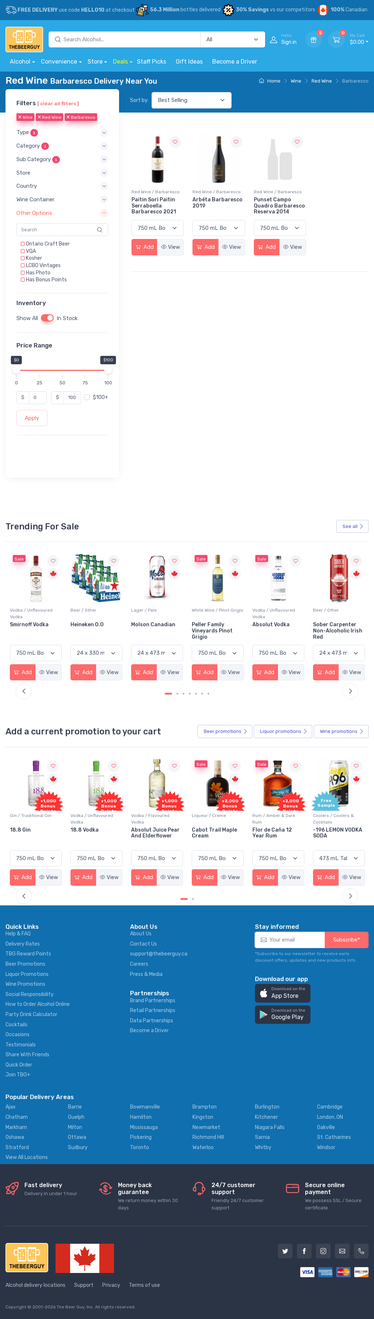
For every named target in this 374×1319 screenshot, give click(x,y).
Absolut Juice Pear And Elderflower (216, 833)
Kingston (202, 1117)
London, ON (330, 1117)
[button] (62, 133)
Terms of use (144, 1285)
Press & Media (146, 974)
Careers (139, 964)
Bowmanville (145, 1107)
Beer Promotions (25, 964)
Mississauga (144, 1127)
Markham (16, 1127)
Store (95, 61)
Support (84, 1285)
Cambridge (330, 1107)
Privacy (111, 1285)
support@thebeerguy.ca (158, 954)
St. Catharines (334, 1137)
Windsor (326, 1147)
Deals (120, 61)
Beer (226, 731)
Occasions (17, 1034)
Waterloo (203, 1147)
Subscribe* (346, 939)
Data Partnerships (151, 1021)
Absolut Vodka (331, 625)
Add (145, 247)
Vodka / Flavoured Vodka (211, 819)
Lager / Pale (204, 610)
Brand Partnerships (152, 1000)
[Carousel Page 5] (196, 694)
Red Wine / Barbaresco (155, 191)
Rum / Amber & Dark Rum (334, 819)
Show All (27, 318)
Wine (296, 81)
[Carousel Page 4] (190, 694)
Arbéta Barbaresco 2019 (217, 203)
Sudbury (78, 1147)
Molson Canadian (214, 625)
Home (269, 81)
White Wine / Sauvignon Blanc (34, 613)
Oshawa (14, 1137)
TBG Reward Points (28, 954)
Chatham (16, 1117)
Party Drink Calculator (31, 1014)
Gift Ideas (189, 61)
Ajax (10, 1107)
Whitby (263, 1147)
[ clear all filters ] (58, 103)
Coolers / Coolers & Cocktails (30, 819)
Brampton (204, 1107)
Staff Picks (151, 61)
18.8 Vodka (145, 830)
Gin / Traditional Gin (91, 815)
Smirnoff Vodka (89, 625)
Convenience (59, 61)
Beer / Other (144, 610)
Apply (32, 418)
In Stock (67, 318)
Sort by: (139, 100)
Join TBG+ (17, 1075)
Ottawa (77, 1137)
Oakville (326, 1127)
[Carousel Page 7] (208, 694)
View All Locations (26, 1157)
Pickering (141, 1137)
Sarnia (262, 1137)
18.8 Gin (80, 830)
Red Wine (322, 81)
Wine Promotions (25, 984)
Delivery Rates (22, 944)
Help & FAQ (18, 934)
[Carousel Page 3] (183, 694)
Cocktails (16, 1025)
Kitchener (266, 1117)
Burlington (267, 1107)
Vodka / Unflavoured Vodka (91, 613)
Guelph (76, 1117)
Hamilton (141, 1117)
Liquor (284, 731)
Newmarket (206, 1127)
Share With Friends (27, 1055)
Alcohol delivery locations (35, 1285)
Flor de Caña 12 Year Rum (332, 833)
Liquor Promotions (27, 974)
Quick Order (18, 1065)
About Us (141, 934)
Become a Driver (234, 61)
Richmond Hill (208, 1137)
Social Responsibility (29, 994)
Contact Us (143, 944)
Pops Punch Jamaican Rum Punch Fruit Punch (33, 836)
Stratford (17, 1147)
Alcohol (20, 61)
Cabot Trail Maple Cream (275, 833)
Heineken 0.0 (147, 625)
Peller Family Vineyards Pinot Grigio (272, 631)
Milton (75, 1127)
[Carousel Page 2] (177, 694)
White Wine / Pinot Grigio (278, 610)
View (170, 247)
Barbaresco (80, 117)
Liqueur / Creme (269, 815)
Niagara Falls (270, 1127)
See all (353, 526)
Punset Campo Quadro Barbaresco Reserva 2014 (279, 206)
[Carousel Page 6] (202, 694)
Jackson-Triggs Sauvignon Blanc (31, 628)
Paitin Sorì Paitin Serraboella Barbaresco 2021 (153, 206)
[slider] (16, 370)
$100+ (100, 397)
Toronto (139, 1147)
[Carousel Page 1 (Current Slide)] (168, 694)
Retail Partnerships (152, 1010)
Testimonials (20, 1045)
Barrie (75, 1107)
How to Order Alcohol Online (37, 1004)
